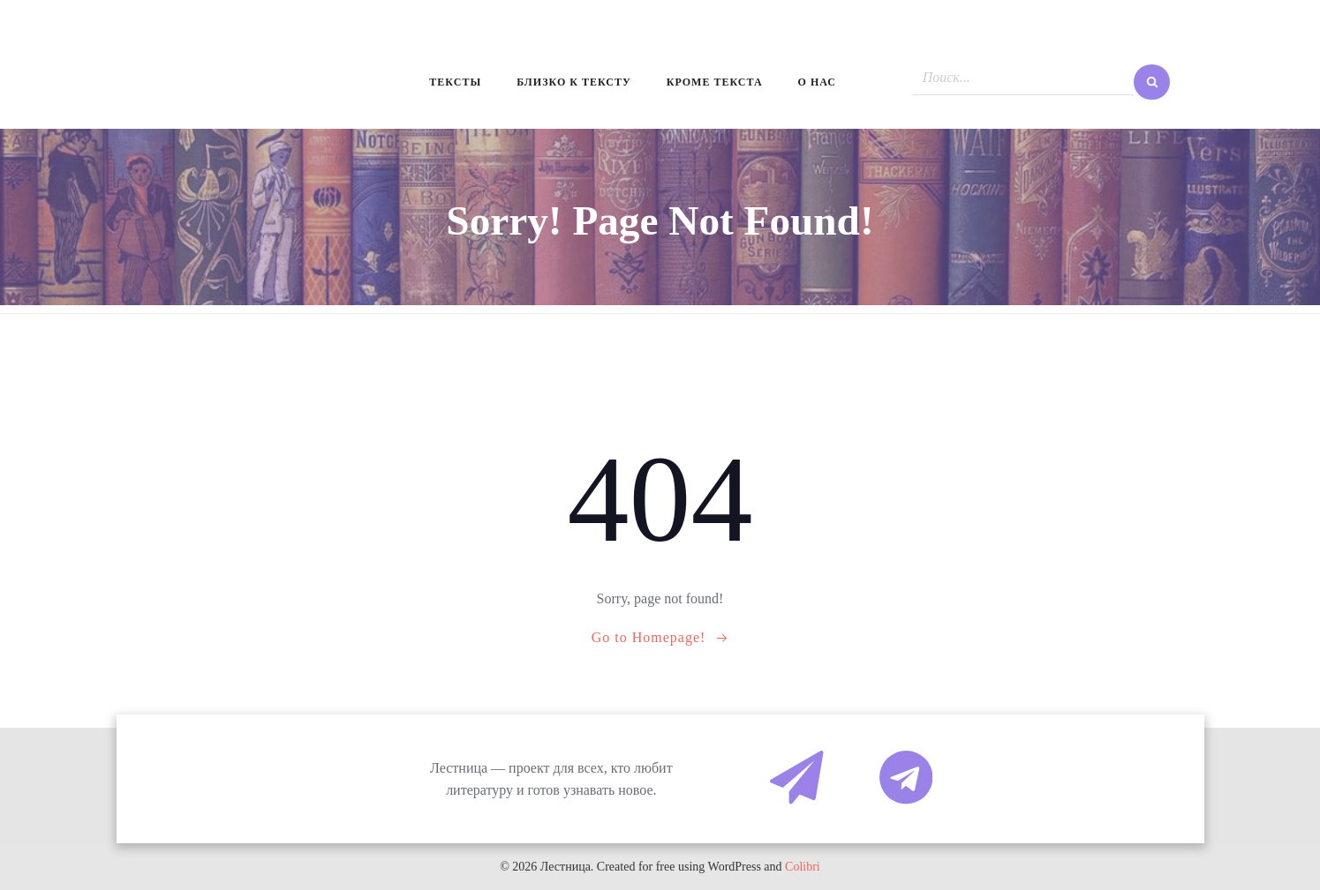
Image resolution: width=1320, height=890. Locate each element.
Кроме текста (715, 82)
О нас (817, 82)
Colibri (802, 866)
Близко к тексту (574, 82)
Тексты (455, 82)
